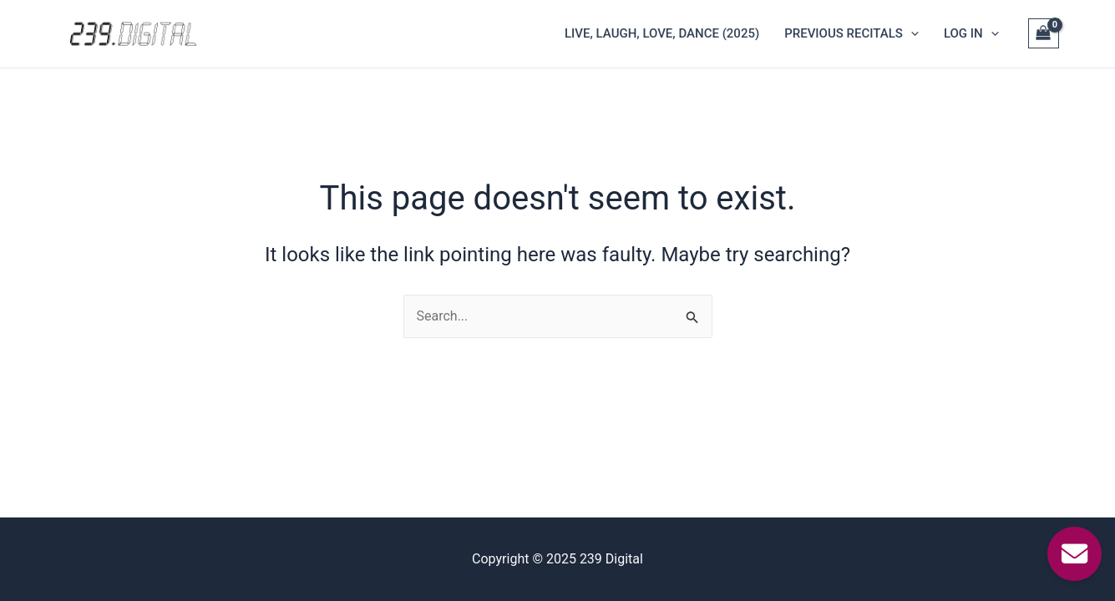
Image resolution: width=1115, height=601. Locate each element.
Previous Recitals (851, 33)
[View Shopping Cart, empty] (1043, 33)
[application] (911, 33)
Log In (971, 33)
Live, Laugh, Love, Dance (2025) (662, 33)
